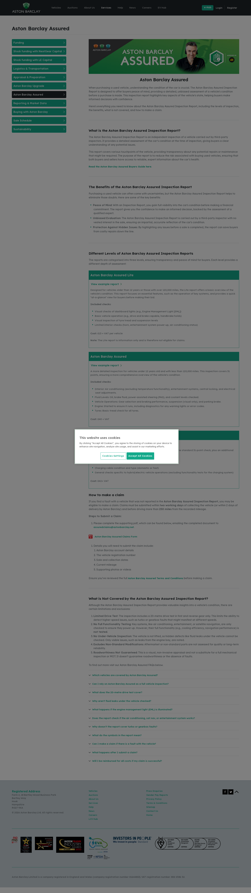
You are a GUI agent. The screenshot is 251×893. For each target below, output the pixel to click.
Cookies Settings (112, 455)
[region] (127, 446)
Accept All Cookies (140, 455)
